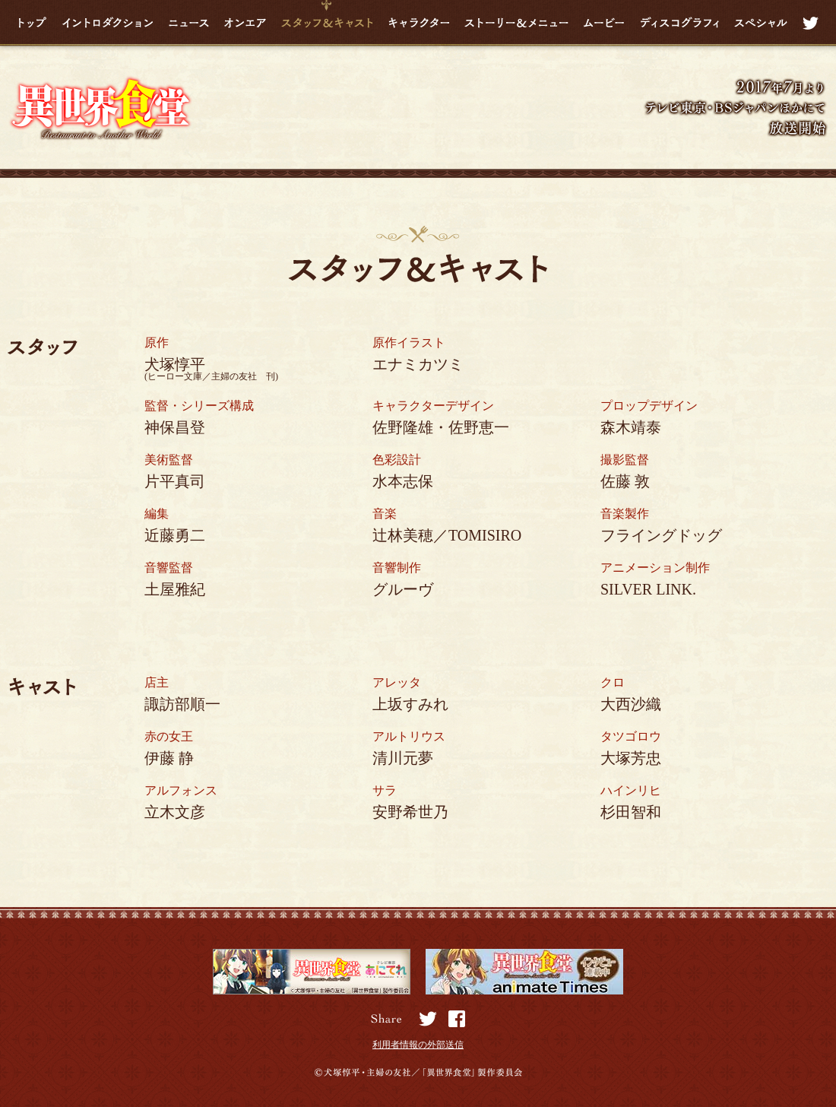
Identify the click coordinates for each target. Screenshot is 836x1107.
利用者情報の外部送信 (418, 1044)
